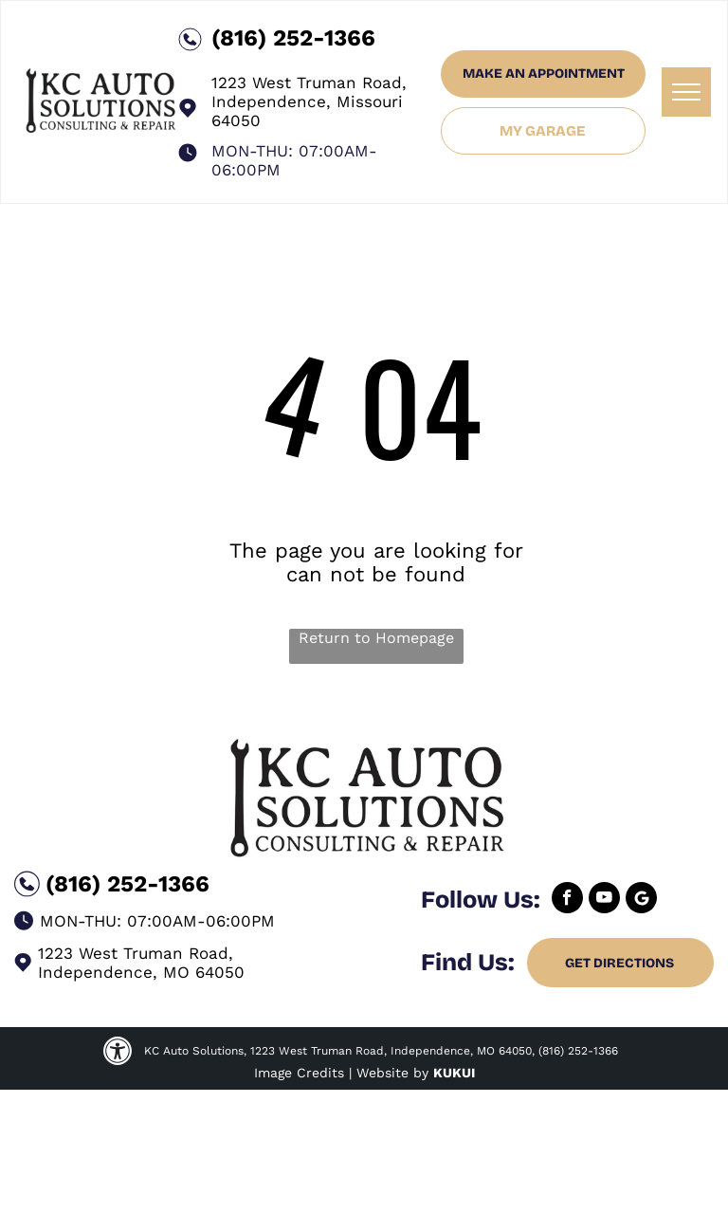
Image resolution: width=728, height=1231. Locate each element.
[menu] (686, 92)
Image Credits (299, 1072)
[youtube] (604, 900)
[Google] (641, 900)
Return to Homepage (376, 638)
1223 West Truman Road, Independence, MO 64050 (141, 963)
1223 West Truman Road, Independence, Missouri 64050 (309, 101)
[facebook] (567, 900)
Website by (392, 1072)
